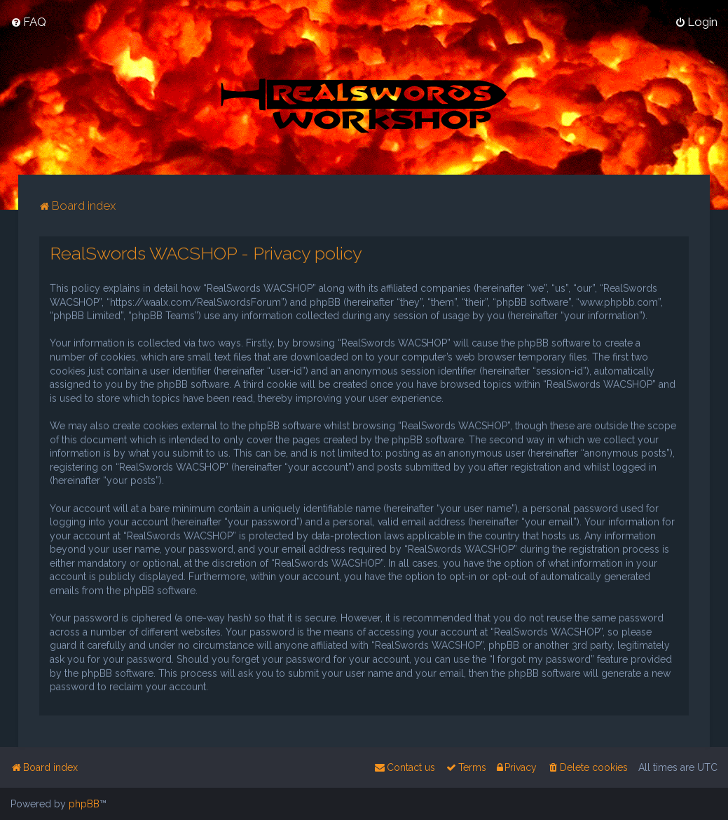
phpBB (84, 803)
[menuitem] (28, 22)
